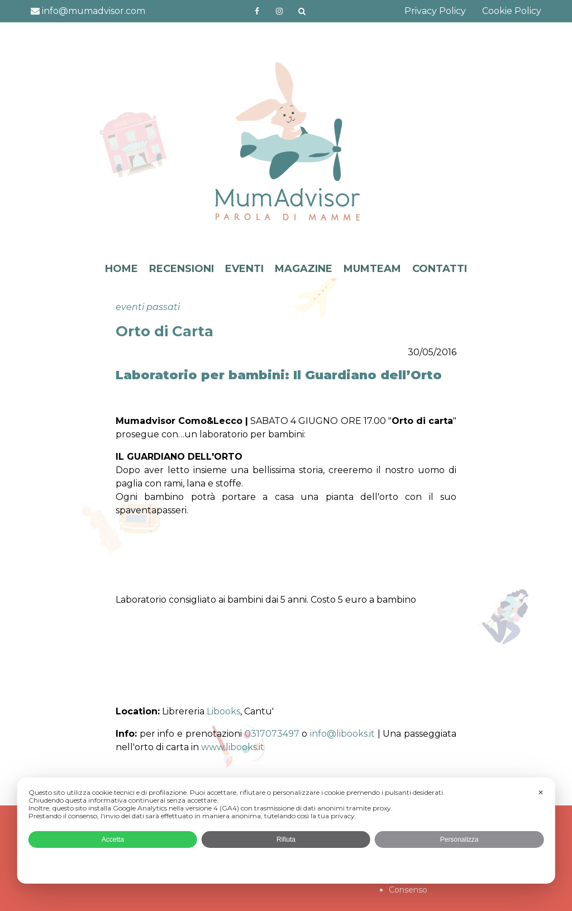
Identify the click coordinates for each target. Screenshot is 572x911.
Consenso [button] (408, 890)
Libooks (223, 711)
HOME (121, 269)
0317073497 (272, 733)
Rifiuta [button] (286, 839)
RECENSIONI (181, 269)
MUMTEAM (372, 269)
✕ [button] (541, 792)
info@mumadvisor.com (88, 11)
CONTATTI (439, 269)
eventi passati (148, 307)
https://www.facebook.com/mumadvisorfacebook (257, 11)
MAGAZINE (303, 269)
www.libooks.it (232, 747)
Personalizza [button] (459, 839)
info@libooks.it (342, 733)
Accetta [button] (113, 839)
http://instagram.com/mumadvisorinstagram (279, 11)
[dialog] (286, 831)
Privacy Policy (435, 11)
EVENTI (244, 269)
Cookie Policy (511, 11)
